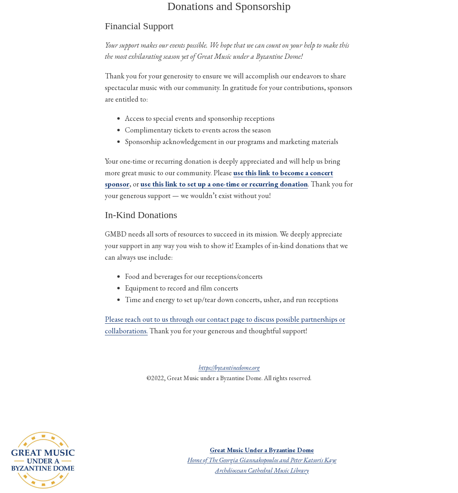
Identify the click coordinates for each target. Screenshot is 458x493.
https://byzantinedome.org (229, 367)
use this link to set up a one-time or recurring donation (224, 183)
